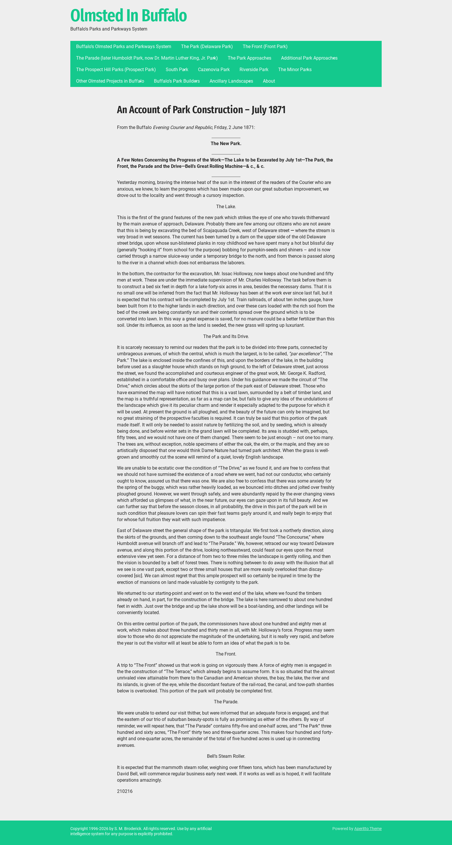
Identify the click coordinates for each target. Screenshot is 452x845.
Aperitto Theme (368, 828)
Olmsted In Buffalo (128, 16)
